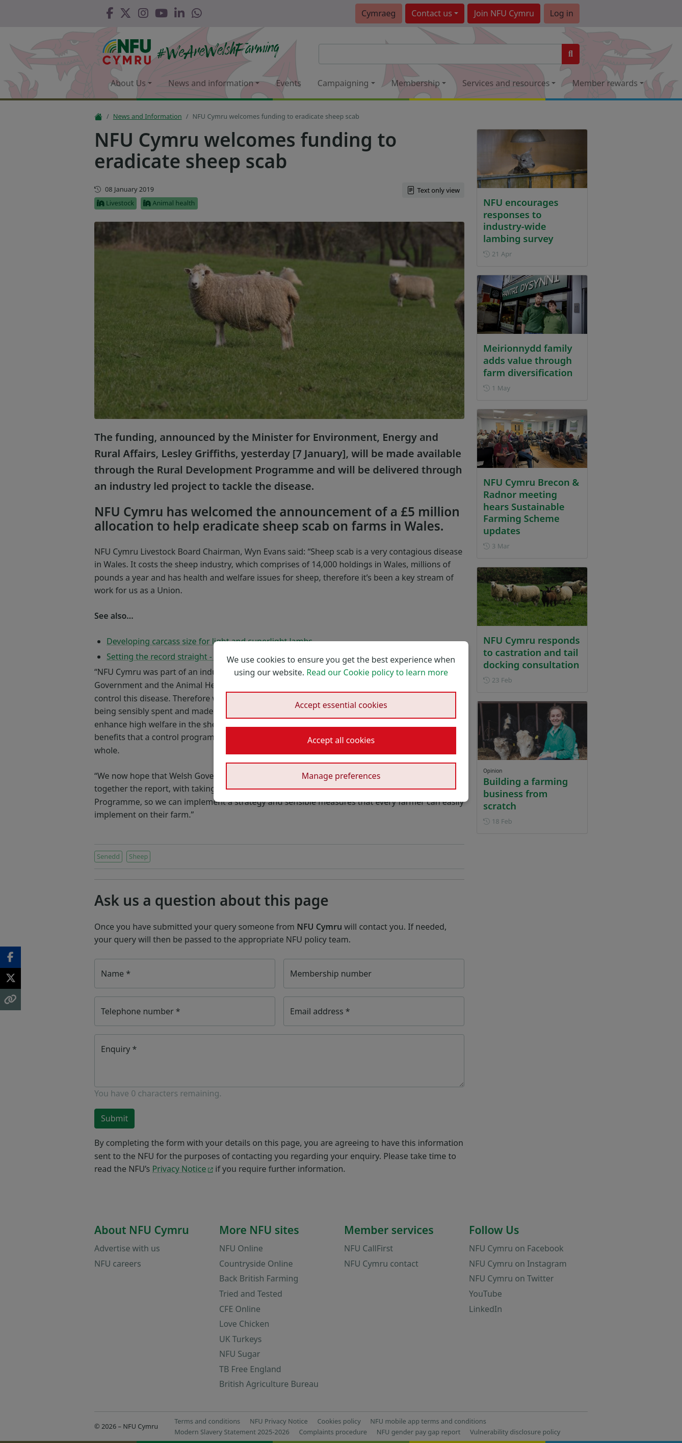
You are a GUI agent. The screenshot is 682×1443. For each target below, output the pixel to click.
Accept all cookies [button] (341, 740)
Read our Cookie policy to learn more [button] (377, 672)
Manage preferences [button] (341, 775)
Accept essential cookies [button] (341, 705)
